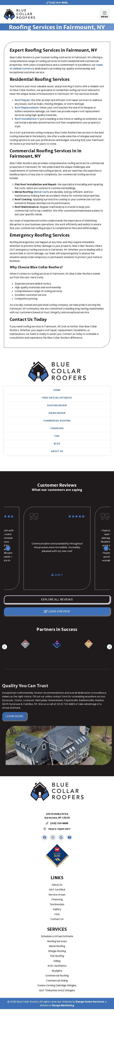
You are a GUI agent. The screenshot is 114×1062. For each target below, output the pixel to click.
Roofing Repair (57, 405)
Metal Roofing (57, 946)
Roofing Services (57, 941)
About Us (57, 451)
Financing (57, 428)
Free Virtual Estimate (57, 397)
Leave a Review (57, 611)
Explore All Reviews (57, 599)
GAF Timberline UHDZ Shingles (57, 990)
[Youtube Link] (69, 837)
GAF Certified (57, 889)
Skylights (57, 970)
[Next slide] (106, 548)
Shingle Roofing (57, 951)
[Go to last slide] (7, 548)
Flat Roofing (57, 955)
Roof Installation (25, 118)
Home (57, 390)
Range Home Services (90, 1001)
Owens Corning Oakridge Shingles (57, 985)
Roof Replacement (27, 107)
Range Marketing (63, 1005)
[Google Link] (61, 837)
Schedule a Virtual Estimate (57, 936)
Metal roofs (41, 191)
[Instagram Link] (53, 837)
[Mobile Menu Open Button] (104, 14)
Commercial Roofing (57, 420)
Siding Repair (56, 413)
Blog (57, 443)
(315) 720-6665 (57, 2)
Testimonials (57, 904)
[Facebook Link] (45, 837)
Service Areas (57, 894)
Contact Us (57, 919)
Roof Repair (22, 100)
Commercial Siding (57, 980)
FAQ (57, 436)
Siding (57, 960)
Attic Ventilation (57, 965)
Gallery (57, 909)
